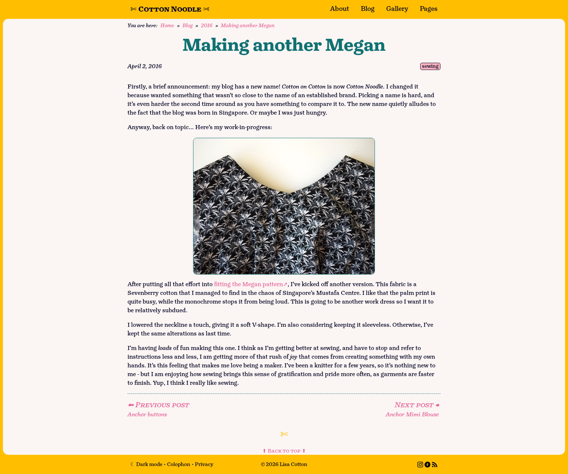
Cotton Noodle (169, 9)
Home (167, 25)
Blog (368, 9)
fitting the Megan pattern (248, 284)
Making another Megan (248, 25)
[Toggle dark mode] (146, 464)
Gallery (397, 9)
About (339, 9)
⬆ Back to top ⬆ (284, 451)
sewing (430, 66)
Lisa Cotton (293, 464)
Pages (429, 9)
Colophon (178, 464)
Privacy (204, 464)
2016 (207, 25)
